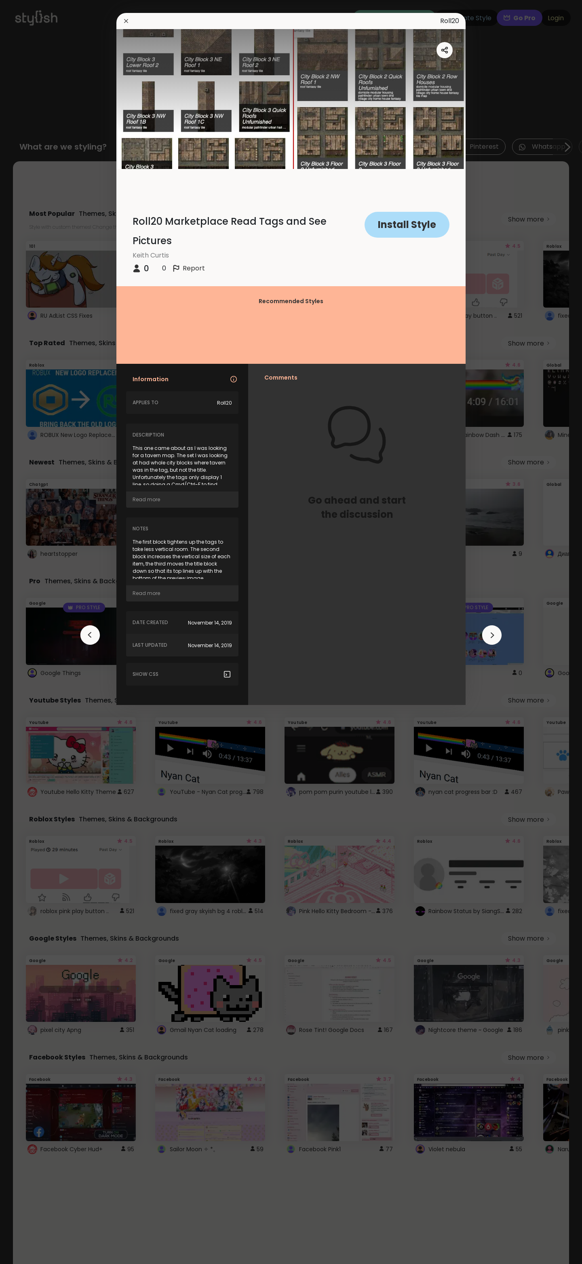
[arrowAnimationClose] (90, 635)
